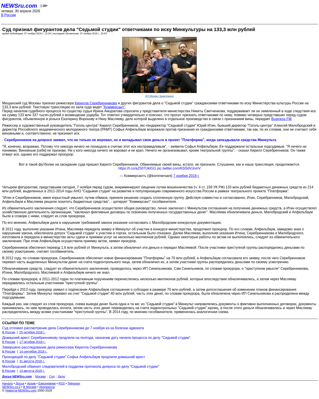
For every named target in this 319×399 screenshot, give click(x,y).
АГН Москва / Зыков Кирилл (159, 96)
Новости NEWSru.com (21, 390)
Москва (40, 376)
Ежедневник (47, 383)
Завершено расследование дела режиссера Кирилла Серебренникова (59, 347)
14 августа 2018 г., (32, 371)
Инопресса (47, 387)
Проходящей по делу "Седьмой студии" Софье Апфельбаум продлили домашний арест (73, 357)
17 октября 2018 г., (32, 342)
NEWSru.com (19, 5)
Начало (7, 383)
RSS (61, 383)
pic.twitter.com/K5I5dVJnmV (179, 168)
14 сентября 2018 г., (33, 351)
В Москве (30, 387)
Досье (20, 383)
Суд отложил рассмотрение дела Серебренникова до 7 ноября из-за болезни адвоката (73, 328)
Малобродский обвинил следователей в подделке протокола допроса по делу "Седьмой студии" (80, 366)
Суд (51, 376)
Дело (61, 376)
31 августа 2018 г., (32, 361)
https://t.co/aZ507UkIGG (137, 168)
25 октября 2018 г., (32, 332)
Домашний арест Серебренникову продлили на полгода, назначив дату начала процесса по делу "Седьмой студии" (96, 338)
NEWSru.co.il (11, 387)
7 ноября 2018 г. (186, 176)
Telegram (74, 383)
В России (8, 15)
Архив (31, 383)
